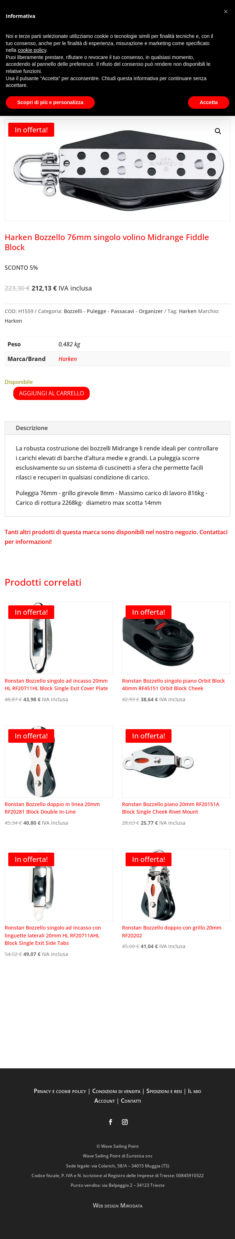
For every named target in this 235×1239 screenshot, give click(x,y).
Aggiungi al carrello (51, 393)
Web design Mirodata (117, 1205)
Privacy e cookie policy (60, 1091)
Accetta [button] (208, 102)
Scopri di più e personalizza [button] (50, 102)
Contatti (131, 1100)
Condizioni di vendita (116, 1091)
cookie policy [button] (32, 50)
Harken (188, 311)
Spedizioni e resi (164, 1091)
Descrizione (32, 428)
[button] (218, 131)
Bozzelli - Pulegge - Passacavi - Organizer (113, 311)
